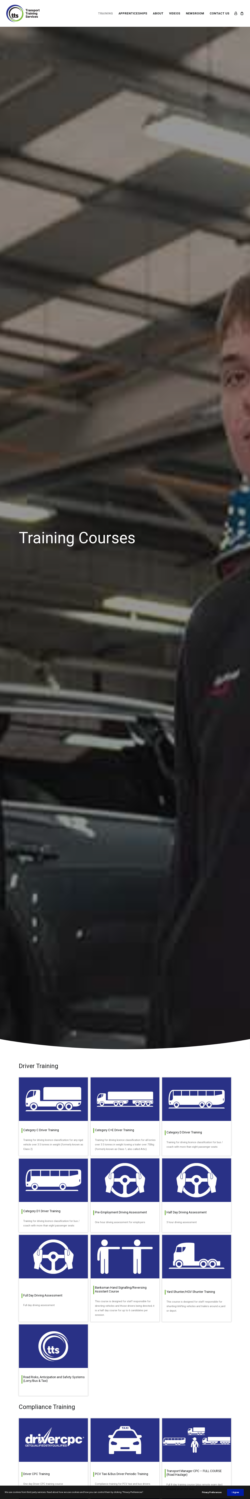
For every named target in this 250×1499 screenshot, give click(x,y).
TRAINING (105, 13)
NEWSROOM (195, 13)
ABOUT (158, 13)
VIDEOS (174, 13)
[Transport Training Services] (23, 13)
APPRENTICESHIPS (133, 13)
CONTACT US (220, 13)
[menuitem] (105, 13)
